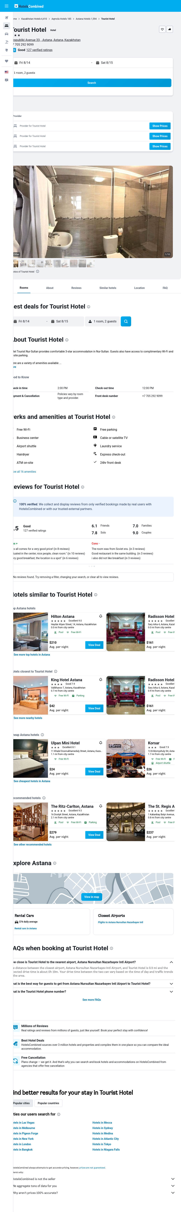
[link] (42, 658)
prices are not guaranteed (103, 1171)
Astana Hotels (94, 19)
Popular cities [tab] (32, 1107)
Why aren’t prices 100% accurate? (99, 1196)
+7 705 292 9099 (32, 44)
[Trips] (7, 61)
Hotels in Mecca (107, 1126)
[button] (6, 6)
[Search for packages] (7, 42)
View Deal (105, 648)
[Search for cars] (7, 34)
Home (24, 19)
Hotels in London (31, 1148)
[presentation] (48, 271)
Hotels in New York (32, 1142)
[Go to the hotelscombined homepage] (29, 6)
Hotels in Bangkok (32, 1153)
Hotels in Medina (108, 1137)
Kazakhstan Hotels (41, 19)
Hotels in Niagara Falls (111, 1153)
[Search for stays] (7, 26)
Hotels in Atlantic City (111, 1142)
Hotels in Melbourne (33, 1131)
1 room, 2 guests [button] (35, 73)
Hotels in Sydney (108, 1131)
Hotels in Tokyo (107, 1148)
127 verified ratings (50, 50)
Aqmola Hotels (70, 19)
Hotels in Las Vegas (33, 1126)
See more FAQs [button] (97, 1003)
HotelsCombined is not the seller (99, 1182)
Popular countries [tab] (59, 1107)
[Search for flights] (7, 18)
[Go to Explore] (7, 50)
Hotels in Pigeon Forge (35, 1137)
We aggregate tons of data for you (99, 1189)
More (24, 366)
